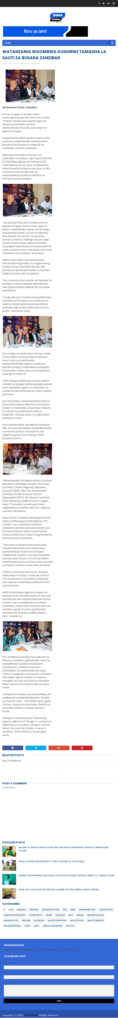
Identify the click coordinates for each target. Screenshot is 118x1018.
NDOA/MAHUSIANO (12, 926)
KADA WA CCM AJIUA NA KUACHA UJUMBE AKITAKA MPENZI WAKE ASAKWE (58, 889)
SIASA (36, 926)
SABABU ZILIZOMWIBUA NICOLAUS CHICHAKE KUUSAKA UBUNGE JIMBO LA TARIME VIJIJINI (66, 875)
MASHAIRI (26, 920)
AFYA (11, 910)
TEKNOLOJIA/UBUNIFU (52, 926)
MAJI (71, 915)
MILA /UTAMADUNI (32, 63)
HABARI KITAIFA (106, 910)
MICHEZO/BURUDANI (57, 920)
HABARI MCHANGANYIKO (15, 915)
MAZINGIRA (39, 920)
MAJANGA (60, 915)
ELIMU (72, 910)
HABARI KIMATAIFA (87, 910)
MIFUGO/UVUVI (77, 920)
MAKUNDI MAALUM (95, 915)
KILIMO (49, 915)
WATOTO (70, 926)
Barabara (21, 910)
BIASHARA (34, 910)
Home (8, 43)
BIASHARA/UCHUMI (50, 910)
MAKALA (80, 915)
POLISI (27, 926)
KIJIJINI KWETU (36, 915)
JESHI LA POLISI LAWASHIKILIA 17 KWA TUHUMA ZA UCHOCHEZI (51, 861)
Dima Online (31, 1015)
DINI (65, 910)
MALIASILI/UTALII (11, 920)
